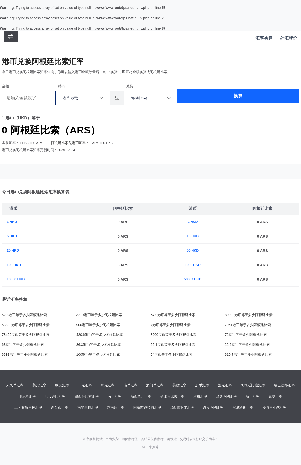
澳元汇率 (225, 385)
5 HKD (12, 236)
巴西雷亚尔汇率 (182, 408)
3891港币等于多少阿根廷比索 (25, 354)
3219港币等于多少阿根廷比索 (99, 315)
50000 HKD (194, 279)
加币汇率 (202, 385)
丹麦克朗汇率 (213, 408)
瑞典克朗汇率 (226, 397)
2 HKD (193, 222)
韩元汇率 (108, 385)
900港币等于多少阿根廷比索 (98, 325)
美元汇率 (39, 385)
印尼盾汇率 (27, 397)
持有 (70, 86)
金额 (5, 86)
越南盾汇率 (115, 408)
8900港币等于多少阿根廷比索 (173, 335)
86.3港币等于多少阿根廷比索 (98, 345)
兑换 (149, 86)
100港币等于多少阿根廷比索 (98, 354)
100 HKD (14, 265)
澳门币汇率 (155, 385)
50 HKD (193, 250)
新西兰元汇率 (141, 397)
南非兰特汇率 (87, 408)
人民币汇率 (15, 385)
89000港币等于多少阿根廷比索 (249, 315)
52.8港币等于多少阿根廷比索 (24, 315)
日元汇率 (85, 385)
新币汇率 (253, 397)
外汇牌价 (288, 39)
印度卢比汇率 (55, 397)
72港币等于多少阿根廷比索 (246, 335)
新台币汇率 (59, 408)
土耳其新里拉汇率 (28, 408)
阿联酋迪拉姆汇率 (147, 408)
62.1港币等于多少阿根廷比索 (173, 345)
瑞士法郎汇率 (284, 385)
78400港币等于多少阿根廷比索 (26, 335)
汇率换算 (263, 39)
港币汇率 (130, 385)
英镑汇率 (179, 385)
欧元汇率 (62, 385)
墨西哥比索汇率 (87, 397)
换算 (224, 97)
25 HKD (13, 250)
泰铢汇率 (275, 397)
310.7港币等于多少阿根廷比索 (248, 354)
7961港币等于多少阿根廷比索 (248, 325)
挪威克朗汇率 (243, 408)
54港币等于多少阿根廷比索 (172, 354)
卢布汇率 (200, 397)
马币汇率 (115, 397)
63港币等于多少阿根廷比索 (23, 345)
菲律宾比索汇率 (172, 397)
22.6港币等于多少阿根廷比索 (247, 345)
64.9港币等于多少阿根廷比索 (173, 315)
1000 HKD (194, 265)
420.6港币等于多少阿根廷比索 (99, 335)
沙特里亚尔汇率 (274, 408)
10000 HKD (16, 279)
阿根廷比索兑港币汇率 (68, 143)
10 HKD (193, 236)
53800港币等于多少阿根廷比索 (26, 325)
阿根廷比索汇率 (253, 385)
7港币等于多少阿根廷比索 (171, 325)
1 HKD (12, 222)
